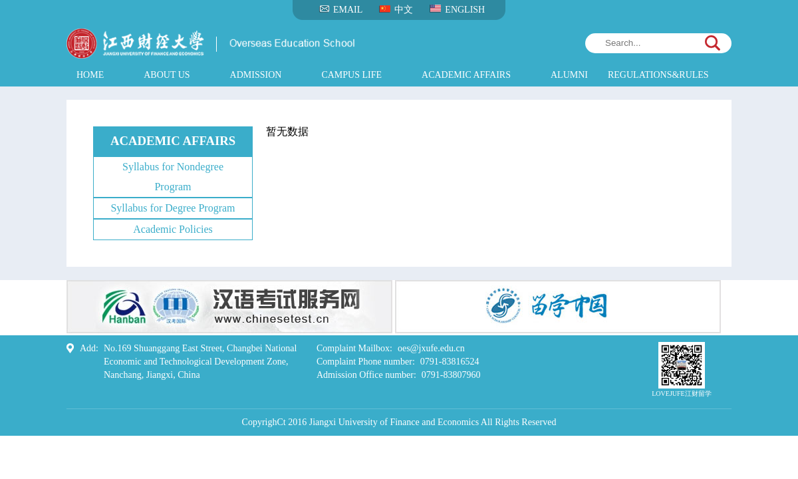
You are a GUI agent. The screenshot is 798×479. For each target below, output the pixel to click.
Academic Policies (173, 229)
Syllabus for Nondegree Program (172, 176)
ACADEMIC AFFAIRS (466, 75)
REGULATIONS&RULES (658, 75)
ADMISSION (256, 75)
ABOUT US (167, 75)
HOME (90, 75)
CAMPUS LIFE (351, 75)
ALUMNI (569, 75)
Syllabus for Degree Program (172, 208)
